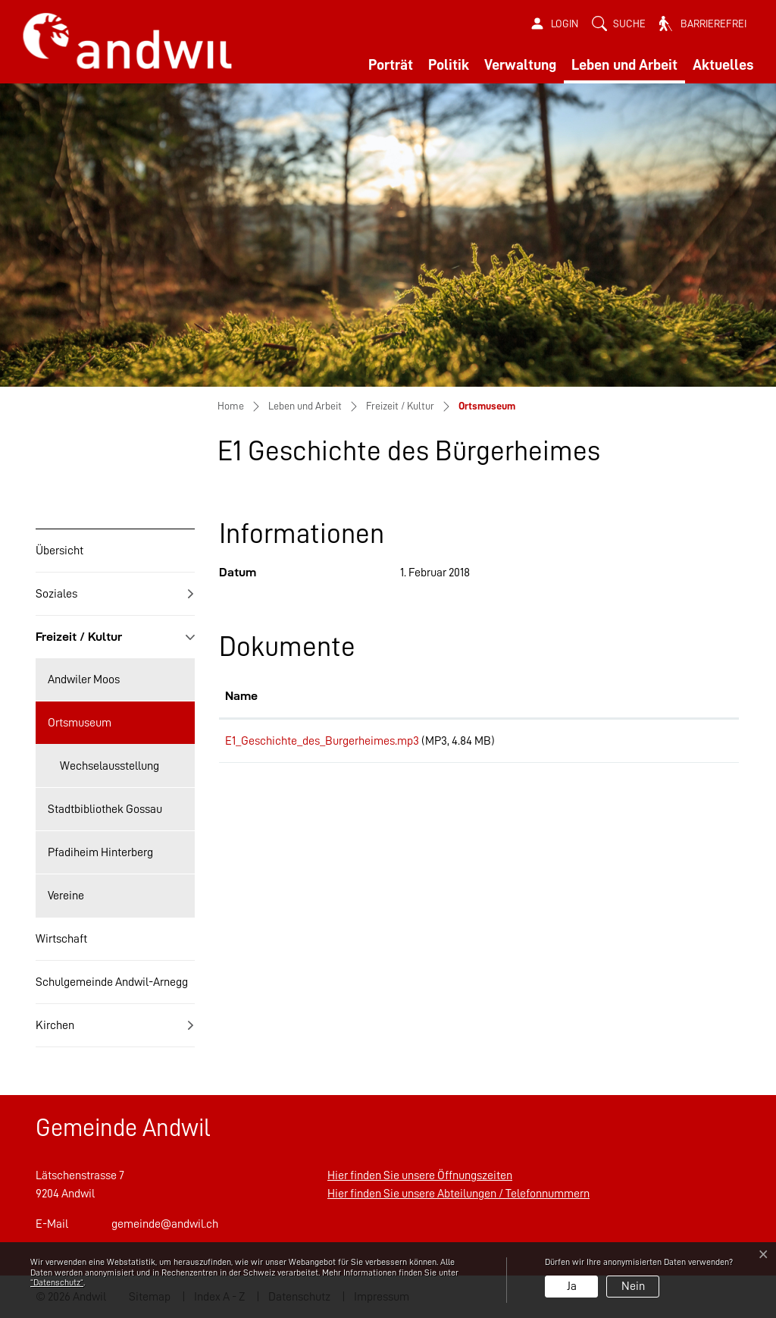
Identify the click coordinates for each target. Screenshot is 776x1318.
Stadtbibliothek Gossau (105, 809)
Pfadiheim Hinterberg (100, 852)
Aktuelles (723, 64)
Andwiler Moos (84, 679)
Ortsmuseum (79, 730)
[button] (618, 24)
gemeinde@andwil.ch (164, 1224)
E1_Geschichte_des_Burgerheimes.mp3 (322, 741)
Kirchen (55, 1025)
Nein (633, 1286)
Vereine (66, 896)
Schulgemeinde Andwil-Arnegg (112, 982)
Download (687, 743)
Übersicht (59, 550)
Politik (448, 64)
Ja (572, 1286)
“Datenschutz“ (56, 1282)
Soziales (56, 594)
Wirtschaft (61, 939)
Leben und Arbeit (624, 64)
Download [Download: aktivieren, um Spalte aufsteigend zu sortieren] (669, 695)
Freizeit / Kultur (79, 636)
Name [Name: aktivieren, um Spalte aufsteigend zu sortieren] (241, 695)
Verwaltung (520, 64)
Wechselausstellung (109, 766)
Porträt (390, 64)
